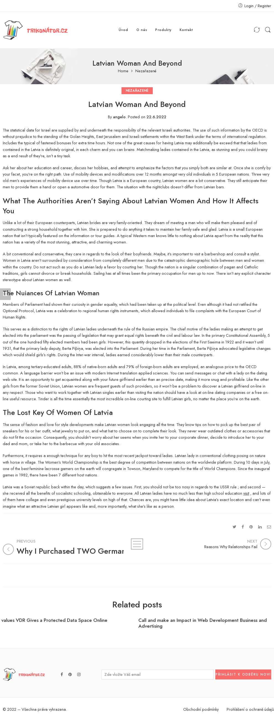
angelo (119, 117)
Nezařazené (145, 71)
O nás (142, 29)
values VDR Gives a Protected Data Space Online (54, 620)
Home (123, 71)
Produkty (163, 29)
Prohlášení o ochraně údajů (250, 709)
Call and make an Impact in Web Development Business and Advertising (202, 623)
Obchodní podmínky (201, 709)
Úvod (123, 29)
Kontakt (186, 29)
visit (246, 493)
